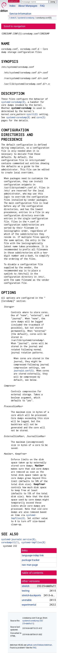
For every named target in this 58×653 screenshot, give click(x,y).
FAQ (42, 5)
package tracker (30, 560)
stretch (13, 18)
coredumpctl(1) (10, 542)
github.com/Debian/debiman (39, 645)
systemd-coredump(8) (13, 102)
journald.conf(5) (24, 370)
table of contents (32, 572)
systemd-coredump (26, 18)
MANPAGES (14, 1)
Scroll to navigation (14, 26)
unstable (26, 600)
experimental (29, 604)
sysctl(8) (32, 114)
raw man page (30, 564)
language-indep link (33, 555)
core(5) (41, 117)
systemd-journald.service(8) (18, 539)
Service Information (20, 13)
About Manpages (27, 5)
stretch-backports (31, 595)
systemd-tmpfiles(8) (33, 542)
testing (25, 590)
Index (12, 5)
